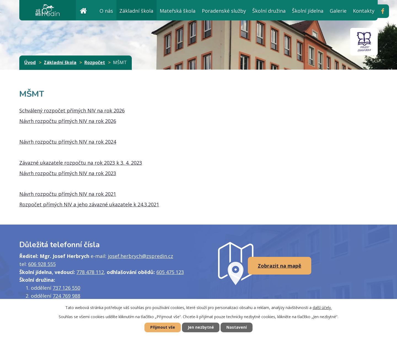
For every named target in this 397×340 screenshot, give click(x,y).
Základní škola (136, 10)
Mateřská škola (177, 10)
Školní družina (269, 10)
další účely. (322, 307)
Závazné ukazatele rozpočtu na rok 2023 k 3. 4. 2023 (80, 162)
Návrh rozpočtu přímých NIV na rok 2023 (67, 173)
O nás (106, 10)
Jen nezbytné (201, 327)
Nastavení (237, 327)
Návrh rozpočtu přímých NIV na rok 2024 (67, 141)
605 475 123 (170, 272)
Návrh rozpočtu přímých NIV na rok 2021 (67, 194)
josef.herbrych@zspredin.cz (140, 256)
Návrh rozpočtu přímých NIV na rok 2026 (67, 121)
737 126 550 (66, 287)
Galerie (338, 10)
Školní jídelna (307, 10)
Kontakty (363, 10)
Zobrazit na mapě (279, 265)
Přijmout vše (162, 327)
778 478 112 (90, 272)
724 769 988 (66, 295)
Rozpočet (94, 62)
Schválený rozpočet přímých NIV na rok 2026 (72, 110)
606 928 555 (42, 264)
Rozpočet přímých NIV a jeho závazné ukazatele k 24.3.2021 (89, 204)
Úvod (83, 10)
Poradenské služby (224, 10)
